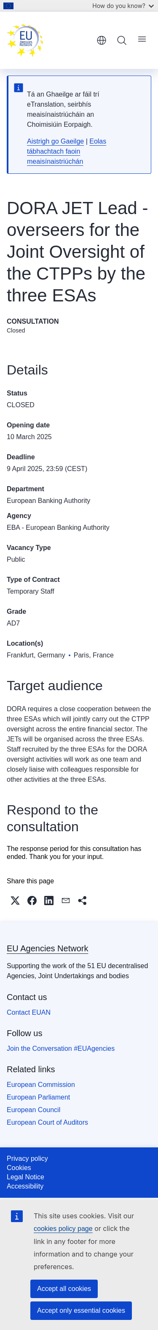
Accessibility (25, 1186)
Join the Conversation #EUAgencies (61, 1048)
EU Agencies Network (47, 948)
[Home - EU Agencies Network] (49, 40)
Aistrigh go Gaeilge (55, 141)
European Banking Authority (48, 500)
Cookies (19, 1167)
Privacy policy (27, 1158)
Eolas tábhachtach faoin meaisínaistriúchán (66, 151)
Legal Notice (25, 1177)
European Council (33, 1109)
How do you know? (123, 5)
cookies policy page (63, 1228)
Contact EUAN (29, 1012)
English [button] (101, 40)
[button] (15, 900)
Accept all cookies (64, 1288)
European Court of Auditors (47, 1122)
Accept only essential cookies (81, 1310)
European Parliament (38, 1097)
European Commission (41, 1084)
